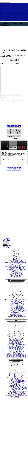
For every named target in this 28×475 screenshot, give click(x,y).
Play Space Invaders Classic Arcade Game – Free (16, 353)
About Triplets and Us (15, 249)
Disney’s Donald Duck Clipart (17, 382)
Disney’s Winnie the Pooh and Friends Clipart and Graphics (17, 373)
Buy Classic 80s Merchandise (16, 265)
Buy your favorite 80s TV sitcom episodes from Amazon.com (16, 266)
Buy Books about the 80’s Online (16, 264)
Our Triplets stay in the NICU (17, 302)
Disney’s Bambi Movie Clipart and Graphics (17, 376)
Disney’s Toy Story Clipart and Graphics (17, 372)
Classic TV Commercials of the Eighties (16, 274)
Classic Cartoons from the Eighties (16, 273)
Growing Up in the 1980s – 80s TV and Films (16, 281)
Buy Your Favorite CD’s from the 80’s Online (16, 267)
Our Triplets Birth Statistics (16, 312)
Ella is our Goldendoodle (16, 250)
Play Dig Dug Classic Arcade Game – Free (16, 332)
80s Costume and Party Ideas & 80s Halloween (16, 257)
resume (4, 97)
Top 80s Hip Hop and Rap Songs (16, 292)
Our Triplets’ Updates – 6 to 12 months (17, 308)
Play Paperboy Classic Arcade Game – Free (16, 347)
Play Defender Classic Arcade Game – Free (16, 331)
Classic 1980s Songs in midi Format (16, 272)
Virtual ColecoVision (16, 361)
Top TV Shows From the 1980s (16, 294)
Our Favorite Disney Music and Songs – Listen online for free (16, 395)
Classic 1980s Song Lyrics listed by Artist (16, 270)
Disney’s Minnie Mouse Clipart (17, 389)
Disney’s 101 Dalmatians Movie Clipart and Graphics (17, 366)
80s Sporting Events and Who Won (16, 260)
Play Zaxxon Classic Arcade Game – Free (16, 360)
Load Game (18, 63)
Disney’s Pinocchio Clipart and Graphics (17, 369)
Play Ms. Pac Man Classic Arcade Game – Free (16, 345)
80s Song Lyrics (5, 246)
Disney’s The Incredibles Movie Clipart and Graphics (17, 393)
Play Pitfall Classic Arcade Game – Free (16, 348)
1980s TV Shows (16, 256)
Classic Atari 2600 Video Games (16, 315)
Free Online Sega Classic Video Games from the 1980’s (16, 321)
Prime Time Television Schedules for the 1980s (16, 287)
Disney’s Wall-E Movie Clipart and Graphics (17, 394)
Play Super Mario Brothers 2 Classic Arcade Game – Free (16, 354)
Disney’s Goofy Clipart (17, 384)
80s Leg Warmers (16, 258)
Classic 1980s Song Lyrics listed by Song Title (16, 271)
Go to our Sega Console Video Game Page (14, 170)
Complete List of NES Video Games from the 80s (16, 316)
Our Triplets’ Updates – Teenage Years (17, 311)
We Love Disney (15, 363)
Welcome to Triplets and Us (15, 396)
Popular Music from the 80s (16, 286)
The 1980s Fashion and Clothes (16, 291)
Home (15, 248)
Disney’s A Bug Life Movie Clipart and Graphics (17, 374)
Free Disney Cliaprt (6, 247)
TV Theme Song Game (7, 239)
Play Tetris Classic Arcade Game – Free (16, 359)
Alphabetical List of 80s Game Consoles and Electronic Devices (16, 262)
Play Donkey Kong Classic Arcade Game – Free (16, 334)
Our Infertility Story (16, 298)
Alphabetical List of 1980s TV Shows (16, 261)
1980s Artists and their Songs (16, 254)
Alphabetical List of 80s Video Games (16, 263)
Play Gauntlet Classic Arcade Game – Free (16, 341)
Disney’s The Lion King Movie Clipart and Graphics (17, 371)
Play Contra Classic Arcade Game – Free (16, 330)
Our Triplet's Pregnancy (7, 245)
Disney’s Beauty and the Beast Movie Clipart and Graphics (17, 377)
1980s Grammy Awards (16, 255)
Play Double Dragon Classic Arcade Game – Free (16, 336)
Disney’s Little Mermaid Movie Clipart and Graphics (17, 387)
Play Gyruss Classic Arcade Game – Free (16, 343)
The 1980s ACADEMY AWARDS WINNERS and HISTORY (16, 290)
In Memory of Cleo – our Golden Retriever (16, 251)
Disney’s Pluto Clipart (17, 390)
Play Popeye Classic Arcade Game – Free (16, 349)
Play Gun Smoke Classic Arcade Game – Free (16, 342)
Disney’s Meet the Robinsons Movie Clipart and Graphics (17, 388)
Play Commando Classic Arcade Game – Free (16, 329)
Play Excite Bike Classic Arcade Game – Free (16, 337)
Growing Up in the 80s (15, 296)
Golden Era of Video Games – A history (16, 322)
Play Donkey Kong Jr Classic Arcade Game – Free (16, 335)
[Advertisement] (10, 37)
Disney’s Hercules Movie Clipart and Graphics (17, 385)
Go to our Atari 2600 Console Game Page (14, 169)
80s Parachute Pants (16, 259)
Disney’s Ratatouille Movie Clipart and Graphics (17, 391)
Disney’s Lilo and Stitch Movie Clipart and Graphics (17, 386)
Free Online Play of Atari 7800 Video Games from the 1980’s (16, 318)
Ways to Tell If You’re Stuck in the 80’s (16, 295)
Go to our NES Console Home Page (14, 168)
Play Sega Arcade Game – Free (16, 352)
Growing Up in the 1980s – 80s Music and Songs (16, 280)
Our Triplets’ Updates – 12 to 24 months (17, 304)
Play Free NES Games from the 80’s (16, 339)
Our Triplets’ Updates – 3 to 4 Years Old (17, 306)
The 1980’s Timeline (16, 289)
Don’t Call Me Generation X (16, 276)
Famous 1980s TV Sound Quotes (16, 278)
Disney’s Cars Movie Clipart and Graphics (17, 378)
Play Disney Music (6, 242)
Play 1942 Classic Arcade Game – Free (16, 323)
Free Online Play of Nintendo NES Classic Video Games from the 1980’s (16, 320)
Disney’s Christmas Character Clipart (17, 380)
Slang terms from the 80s (16, 288)
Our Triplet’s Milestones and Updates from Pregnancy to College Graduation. (16, 300)
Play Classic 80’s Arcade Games (15, 314)
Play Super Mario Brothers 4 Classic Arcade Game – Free (16, 356)
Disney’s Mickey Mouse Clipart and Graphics (17, 367)
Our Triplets (15, 297)
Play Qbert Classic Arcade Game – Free (16, 350)
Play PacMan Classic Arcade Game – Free (16, 346)
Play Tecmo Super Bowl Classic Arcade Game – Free (16, 358)
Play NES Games (6, 243)
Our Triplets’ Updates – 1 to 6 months (17, 303)
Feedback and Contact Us (15, 252)
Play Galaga (5, 244)
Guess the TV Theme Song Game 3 (16, 283)
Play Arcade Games (6, 238)
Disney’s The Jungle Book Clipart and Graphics (17, 370)
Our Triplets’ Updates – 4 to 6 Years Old (17, 307)
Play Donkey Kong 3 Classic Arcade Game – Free (16, 333)
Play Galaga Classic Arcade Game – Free (16, 340)
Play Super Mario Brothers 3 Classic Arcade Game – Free (16, 355)
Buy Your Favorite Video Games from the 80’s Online (16, 269)
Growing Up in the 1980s (15, 253)
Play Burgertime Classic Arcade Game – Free (16, 326)
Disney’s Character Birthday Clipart (17, 379)
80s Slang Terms (5, 241)
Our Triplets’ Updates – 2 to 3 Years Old (17, 305)
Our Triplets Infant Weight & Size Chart (17, 301)
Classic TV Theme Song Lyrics (16, 275)
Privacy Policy (16, 397)
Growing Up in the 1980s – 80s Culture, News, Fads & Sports (16, 279)
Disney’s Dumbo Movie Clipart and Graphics (17, 383)
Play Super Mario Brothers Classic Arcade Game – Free (16, 357)
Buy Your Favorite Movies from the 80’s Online (16, 268)
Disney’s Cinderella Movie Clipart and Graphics (17, 381)
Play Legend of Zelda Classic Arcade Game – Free (16, 344)
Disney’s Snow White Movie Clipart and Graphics (17, 392)
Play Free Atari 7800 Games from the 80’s (16, 338)
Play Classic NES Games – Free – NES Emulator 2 (16, 328)
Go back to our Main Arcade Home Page (14, 167)
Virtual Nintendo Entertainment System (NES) (16, 362)
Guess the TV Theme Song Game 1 (16, 282)
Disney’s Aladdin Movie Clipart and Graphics (17, 375)
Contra (16, 317)
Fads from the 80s (16, 277)
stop (1, 97)
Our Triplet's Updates (6, 240)
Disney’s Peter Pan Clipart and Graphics (17, 368)
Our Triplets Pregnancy (16, 313)
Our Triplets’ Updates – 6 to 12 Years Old (17, 309)
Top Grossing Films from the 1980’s (16, 293)
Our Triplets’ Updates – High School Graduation (17, 310)
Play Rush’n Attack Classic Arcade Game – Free (16, 351)
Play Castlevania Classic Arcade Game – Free (16, 327)
